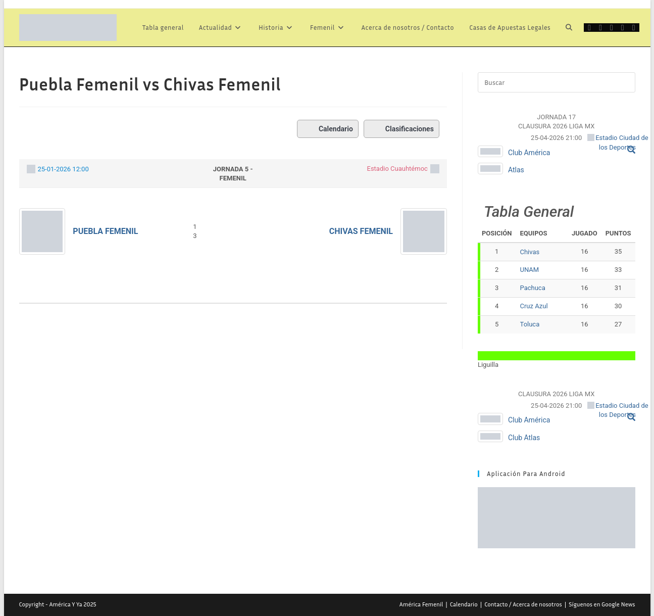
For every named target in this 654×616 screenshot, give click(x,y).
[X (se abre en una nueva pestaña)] (589, 27)
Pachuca (532, 288)
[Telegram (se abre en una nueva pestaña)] (633, 27)
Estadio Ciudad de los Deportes (617, 142)
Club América (529, 153)
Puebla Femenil (105, 231)
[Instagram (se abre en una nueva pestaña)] (622, 27)
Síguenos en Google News (602, 604)
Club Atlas (524, 438)
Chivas (530, 252)
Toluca (530, 324)
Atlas (516, 170)
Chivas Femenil (361, 231)
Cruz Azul (534, 306)
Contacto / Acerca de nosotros (523, 604)
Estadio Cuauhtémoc (397, 168)
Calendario (328, 129)
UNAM (529, 269)
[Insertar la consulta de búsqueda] (556, 82)
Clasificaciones (401, 129)
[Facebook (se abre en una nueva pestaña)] (600, 27)
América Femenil (421, 604)
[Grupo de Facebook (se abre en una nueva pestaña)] (611, 27)
